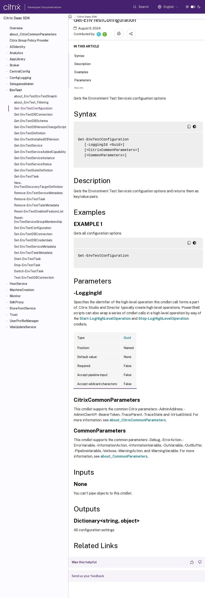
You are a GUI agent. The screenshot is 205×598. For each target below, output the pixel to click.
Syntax (81, 55)
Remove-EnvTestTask (29, 199)
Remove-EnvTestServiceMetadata (38, 193)
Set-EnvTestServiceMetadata (35, 246)
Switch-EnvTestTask (29, 271)
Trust (14, 314)
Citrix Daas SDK (87, 16)
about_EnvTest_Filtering (31, 102)
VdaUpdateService (23, 327)
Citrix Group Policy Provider (29, 40)
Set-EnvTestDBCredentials (33, 240)
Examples (83, 71)
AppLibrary (17, 59)
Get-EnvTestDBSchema (31, 121)
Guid (127, 338)
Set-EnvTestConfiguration (32, 228)
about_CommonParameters (124, 456)
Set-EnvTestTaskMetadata (33, 252)
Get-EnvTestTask (26, 176)
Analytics (16, 53)
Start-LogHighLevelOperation (105, 318)
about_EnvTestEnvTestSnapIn (35, 96)
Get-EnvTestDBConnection (33, 114)
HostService (18, 283)
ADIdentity (17, 47)
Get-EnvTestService (28, 145)
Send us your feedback (88, 576)
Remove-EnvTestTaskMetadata (36, 205)
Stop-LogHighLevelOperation (163, 318)
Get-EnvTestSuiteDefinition (33, 170)
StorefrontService (23, 308)
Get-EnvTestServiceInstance (34, 158)
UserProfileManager (24, 321)
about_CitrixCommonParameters (33, 34)
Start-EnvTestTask (27, 259)
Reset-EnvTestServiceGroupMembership (38, 220)
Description (84, 63)
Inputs (81, 88)
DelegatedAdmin (22, 84)
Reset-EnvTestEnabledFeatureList (38, 211)
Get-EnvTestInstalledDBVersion (36, 139)
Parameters (85, 80)
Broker (14, 65)
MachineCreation (22, 290)
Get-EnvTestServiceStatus (33, 164)
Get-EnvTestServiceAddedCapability (40, 152)
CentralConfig (20, 71)
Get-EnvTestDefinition (30, 133)
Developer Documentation (38, 7)
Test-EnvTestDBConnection (34, 277)
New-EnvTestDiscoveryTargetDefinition (38, 185)
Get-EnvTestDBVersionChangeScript (40, 127)
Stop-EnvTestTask (27, 265)
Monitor (15, 296)
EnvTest (16, 90)
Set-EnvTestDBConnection (33, 234)
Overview (16, 28)
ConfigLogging (20, 78)
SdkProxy (17, 302)
